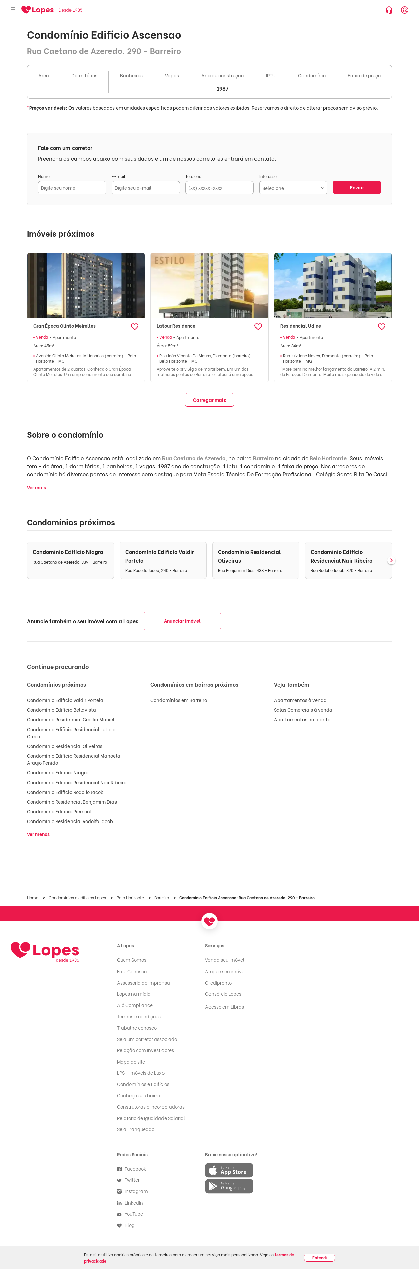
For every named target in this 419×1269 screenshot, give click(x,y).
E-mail (118, 176)
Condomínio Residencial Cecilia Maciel (70, 719)
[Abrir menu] (13, 9)
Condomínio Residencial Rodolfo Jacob (70, 821)
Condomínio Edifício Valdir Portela (65, 699)
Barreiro (263, 458)
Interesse (268, 176)
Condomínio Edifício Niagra (58, 772)
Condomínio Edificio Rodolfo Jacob (65, 791)
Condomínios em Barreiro (178, 699)
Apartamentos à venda (300, 699)
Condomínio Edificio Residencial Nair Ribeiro (76, 782)
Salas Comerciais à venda (303, 709)
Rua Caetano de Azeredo (193, 458)
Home (33, 897)
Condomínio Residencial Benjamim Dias (72, 801)
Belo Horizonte (328, 458)
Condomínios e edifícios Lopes (78, 897)
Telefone (193, 176)
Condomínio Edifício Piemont (59, 811)
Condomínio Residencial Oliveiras (64, 745)
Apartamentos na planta (302, 719)
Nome (44, 176)
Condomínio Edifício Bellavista (61, 709)
